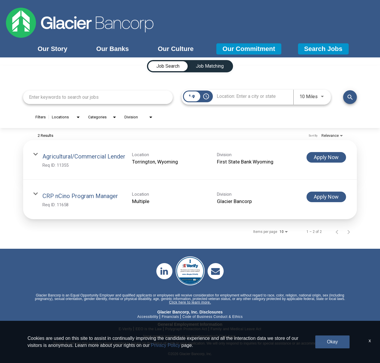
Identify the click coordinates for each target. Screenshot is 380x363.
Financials (170, 317)
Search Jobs (323, 48)
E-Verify (125, 329)
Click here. (228, 336)
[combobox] (98, 97)
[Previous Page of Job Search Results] (337, 232)
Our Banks (112, 48)
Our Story (52, 48)
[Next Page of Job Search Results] (349, 232)
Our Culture (176, 48)
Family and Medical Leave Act (235, 329)
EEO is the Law (149, 329)
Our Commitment (248, 48)
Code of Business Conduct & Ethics (212, 317)
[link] (190, 160)
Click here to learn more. (190, 302)
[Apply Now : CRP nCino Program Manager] (326, 197)
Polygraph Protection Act (186, 329)
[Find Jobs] (350, 97)
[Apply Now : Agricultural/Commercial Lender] (326, 157)
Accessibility (147, 317)
